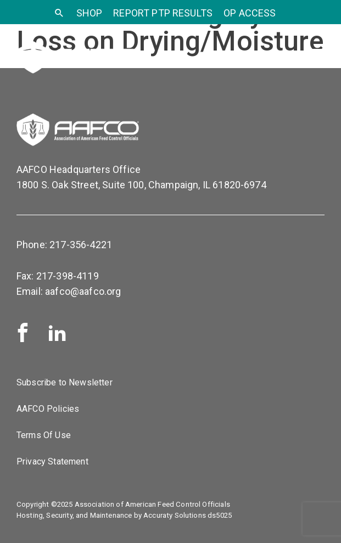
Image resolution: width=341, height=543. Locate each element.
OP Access (249, 13)
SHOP (89, 13)
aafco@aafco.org (83, 291)
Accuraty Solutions (174, 515)
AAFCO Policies (47, 409)
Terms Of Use (43, 435)
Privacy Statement (52, 461)
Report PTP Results (163, 13)
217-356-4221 (80, 244)
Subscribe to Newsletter (64, 382)
